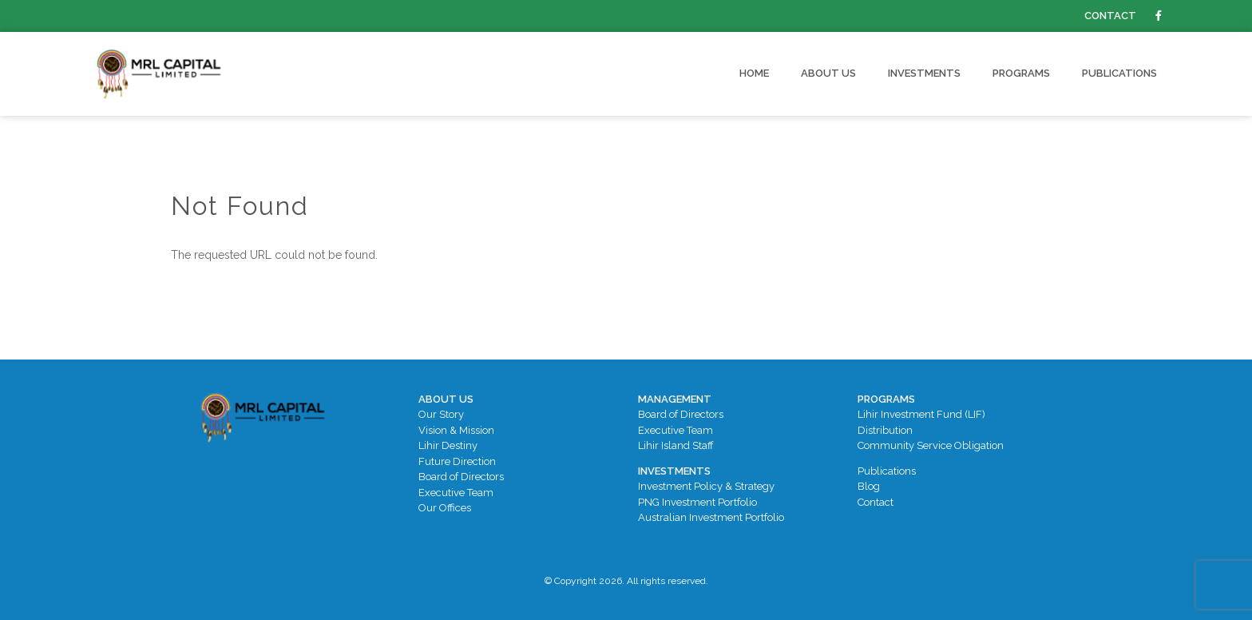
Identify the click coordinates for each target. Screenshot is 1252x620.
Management (674, 399)
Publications (1119, 73)
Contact (1110, 16)
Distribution (885, 430)
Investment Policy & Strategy (706, 486)
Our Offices (444, 508)
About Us (828, 73)
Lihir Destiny (447, 445)
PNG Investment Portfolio (697, 502)
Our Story (441, 414)
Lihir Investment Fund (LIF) (921, 414)
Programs (1021, 73)
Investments (924, 73)
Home (754, 73)
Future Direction (457, 461)
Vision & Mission (456, 430)
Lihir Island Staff (676, 445)
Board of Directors (461, 477)
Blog (869, 486)
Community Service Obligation (931, 445)
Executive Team (455, 493)
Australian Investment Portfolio (711, 517)
